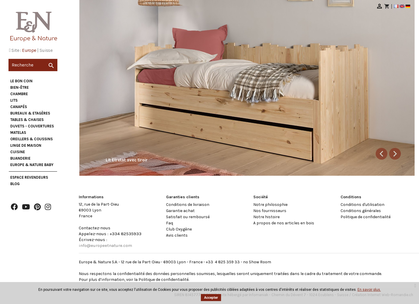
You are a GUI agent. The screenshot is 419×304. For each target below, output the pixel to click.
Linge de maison (25, 145)
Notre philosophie (270, 204)
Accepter (211, 298)
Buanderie (20, 158)
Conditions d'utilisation (362, 204)
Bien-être (19, 87)
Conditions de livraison (187, 204)
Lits (14, 100)
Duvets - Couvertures (32, 126)
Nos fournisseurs (269, 210)
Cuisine (17, 152)
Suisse (46, 50)
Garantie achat (180, 210)
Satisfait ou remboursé (188, 216)
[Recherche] (33, 65)
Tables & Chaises (27, 119)
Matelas (18, 132)
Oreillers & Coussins (31, 139)
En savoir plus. (369, 290)
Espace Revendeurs (29, 177)
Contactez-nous (94, 227)
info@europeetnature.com (105, 245)
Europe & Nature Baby (32, 165)
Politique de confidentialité (366, 216)
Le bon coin (21, 81)
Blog (15, 184)
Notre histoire (266, 216)
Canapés (18, 107)
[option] (247, 88)
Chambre (19, 94)
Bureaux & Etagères (30, 113)
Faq (169, 223)
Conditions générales (361, 210)
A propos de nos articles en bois (283, 223)
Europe (29, 50)
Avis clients (177, 235)
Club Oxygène (179, 229)
